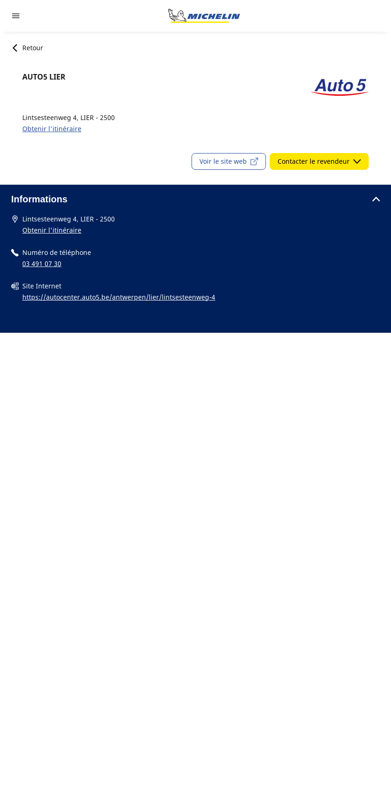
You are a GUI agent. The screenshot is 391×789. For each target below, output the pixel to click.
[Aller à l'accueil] (204, 15)
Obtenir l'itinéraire (51, 128)
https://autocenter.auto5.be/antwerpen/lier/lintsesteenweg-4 (118, 297)
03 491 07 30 (41, 263)
